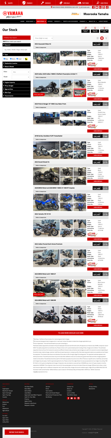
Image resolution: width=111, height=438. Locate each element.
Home (22, 21)
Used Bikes (28, 393)
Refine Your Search (10, 38)
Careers (69, 391)
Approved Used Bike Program (33, 395)
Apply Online (28, 401)
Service (58, 21)
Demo (12, 59)
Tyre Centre (49, 391)
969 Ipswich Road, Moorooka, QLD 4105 (64, 7)
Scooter (4, 397)
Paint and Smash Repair (53, 393)
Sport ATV (5, 418)
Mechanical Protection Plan (54, 395)
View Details (98, 69)
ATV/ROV (5, 414)
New (6, 59)
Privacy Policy (93, 387)
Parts (47, 389)
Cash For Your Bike (30, 397)
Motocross (5, 402)
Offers (50, 21)
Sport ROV (5, 420)
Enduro (4, 404)
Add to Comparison (41, 47)
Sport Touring (6, 395)
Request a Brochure (30, 403)
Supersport (5, 389)
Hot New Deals (29, 387)
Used (19, 59)
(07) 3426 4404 (85, 7)
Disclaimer (92, 389)
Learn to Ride (71, 393)
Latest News (103, 21)
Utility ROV (5, 422)
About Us (93, 21)
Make (5, 72)
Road (4, 387)
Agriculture (5, 410)
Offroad (4, 400)
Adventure (5, 408)
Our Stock (41, 21)
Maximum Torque (7, 391)
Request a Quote (29, 405)
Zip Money (49, 397)
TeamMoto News (72, 395)
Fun (3, 406)
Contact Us (70, 387)
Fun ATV (4, 416)
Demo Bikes (28, 391)
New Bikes (30, 21)
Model (5, 77)
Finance (83, 21)
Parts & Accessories (70, 21)
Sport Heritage (6, 393)
